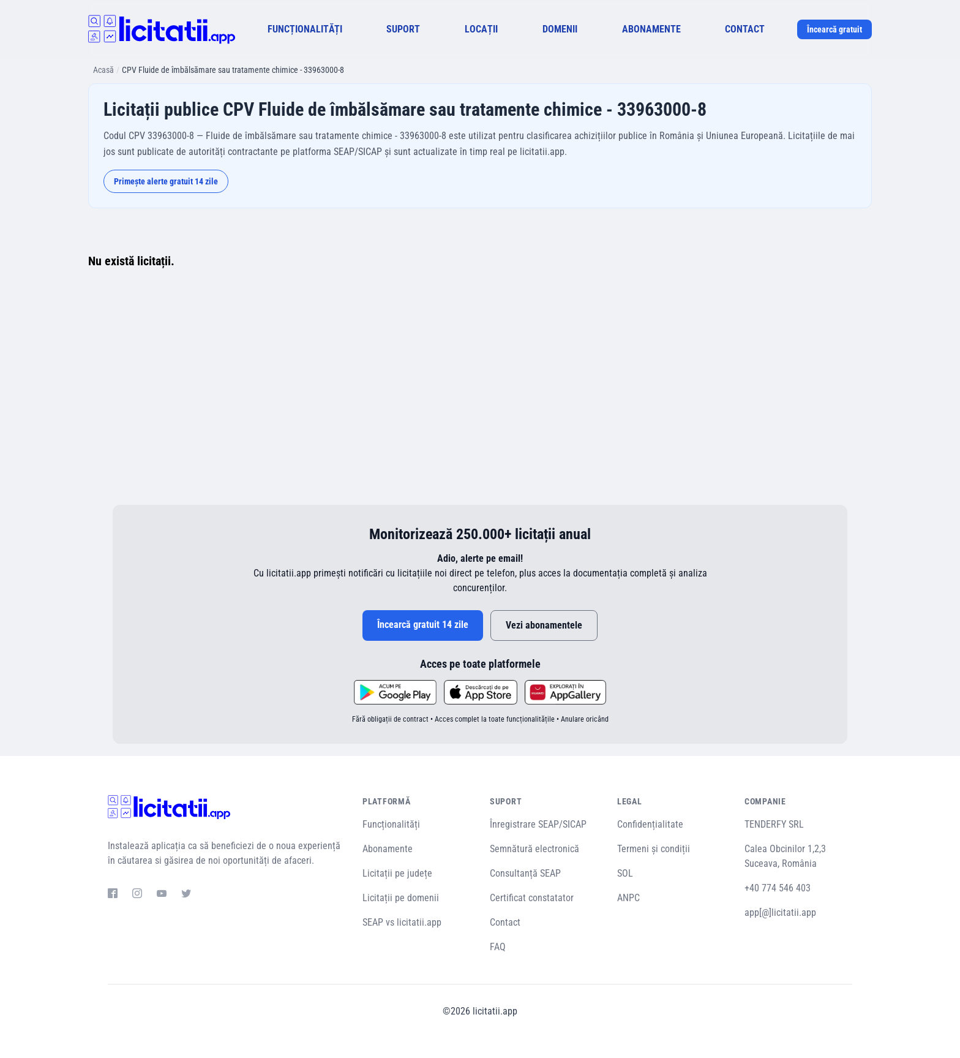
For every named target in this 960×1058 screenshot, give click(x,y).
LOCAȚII (481, 29)
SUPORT (403, 29)
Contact (505, 922)
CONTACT (745, 29)
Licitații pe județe (397, 873)
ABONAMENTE (651, 29)
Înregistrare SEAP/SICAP (538, 824)
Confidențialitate (650, 824)
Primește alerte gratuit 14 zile (166, 181)
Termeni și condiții (653, 849)
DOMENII (559, 29)
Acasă (103, 70)
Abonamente (387, 849)
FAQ (498, 947)
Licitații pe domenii (400, 898)
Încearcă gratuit (834, 29)
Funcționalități (391, 824)
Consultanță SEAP (525, 873)
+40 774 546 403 (777, 888)
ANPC (628, 898)
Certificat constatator (532, 898)
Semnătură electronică (534, 849)
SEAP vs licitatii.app (401, 922)
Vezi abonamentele (544, 625)
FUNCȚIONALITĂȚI (305, 29)
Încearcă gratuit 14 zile (422, 624)
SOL (625, 873)
